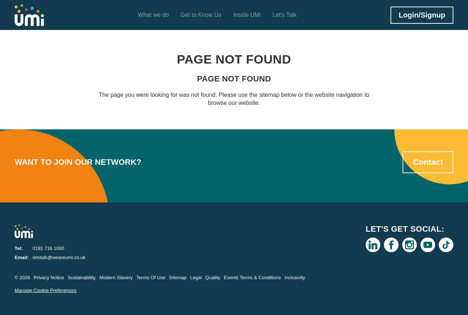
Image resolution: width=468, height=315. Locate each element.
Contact (428, 162)
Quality (212, 277)
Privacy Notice (49, 277)
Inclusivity (294, 277)
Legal (196, 277)
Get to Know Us (201, 15)
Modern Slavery (116, 277)
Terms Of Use (150, 277)
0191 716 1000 (48, 248)
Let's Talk (284, 15)
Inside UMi (247, 15)
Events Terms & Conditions (252, 277)
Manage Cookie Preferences (45, 290)
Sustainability (82, 277)
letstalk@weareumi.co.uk (59, 257)
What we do (153, 15)
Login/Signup (422, 15)
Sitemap (177, 277)
